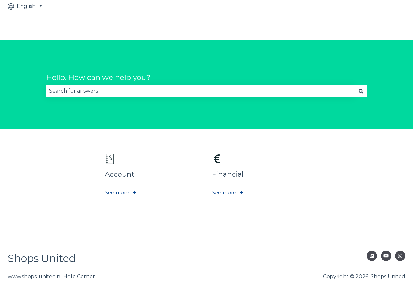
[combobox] (200, 91)
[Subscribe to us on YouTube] (386, 256)
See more (117, 193)
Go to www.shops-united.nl (364, 26)
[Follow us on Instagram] (400, 256)
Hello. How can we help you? (98, 77)
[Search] (361, 91)
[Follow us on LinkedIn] (372, 256)
